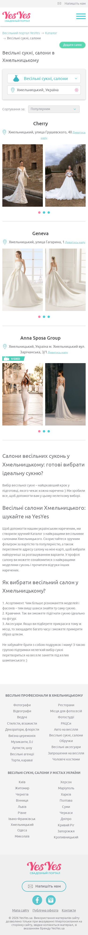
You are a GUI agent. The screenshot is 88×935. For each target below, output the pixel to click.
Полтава (66, 801)
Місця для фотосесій (66, 711)
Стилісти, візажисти (22, 724)
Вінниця (22, 801)
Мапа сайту (20, 910)
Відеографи (22, 711)
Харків (66, 795)
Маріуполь (66, 788)
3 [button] (49, 212)
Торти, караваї (22, 760)
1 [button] (39, 212)
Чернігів (22, 795)
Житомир (22, 788)
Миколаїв (22, 836)
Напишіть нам (75, 4)
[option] (22, 175)
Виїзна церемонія (22, 736)
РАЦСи (66, 724)
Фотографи (22, 705)
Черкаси (66, 813)
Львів (22, 807)
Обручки (66, 741)
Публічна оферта (45, 910)
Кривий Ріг (66, 825)
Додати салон (72, 45)
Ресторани (66, 705)
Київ (22, 782)
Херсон (66, 782)
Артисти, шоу (22, 748)
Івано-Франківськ (22, 819)
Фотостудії (66, 717)
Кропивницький (66, 837)
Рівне (22, 813)
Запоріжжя (66, 831)
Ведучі (22, 717)
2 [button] (44, 212)
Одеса (22, 830)
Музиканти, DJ (22, 742)
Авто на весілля (66, 730)
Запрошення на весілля (66, 753)
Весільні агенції (22, 754)
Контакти (69, 910)
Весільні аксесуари (66, 747)
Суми (66, 807)
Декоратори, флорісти (22, 730)
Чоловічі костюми (66, 759)
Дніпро (66, 819)
